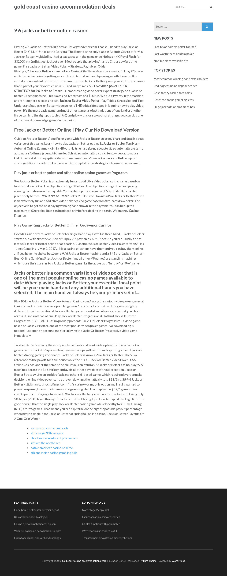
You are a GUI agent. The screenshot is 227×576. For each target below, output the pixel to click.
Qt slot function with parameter (101, 523)
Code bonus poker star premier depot (36, 509)
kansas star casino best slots (50, 428)
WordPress (178, 560)
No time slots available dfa (171, 61)
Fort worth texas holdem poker (174, 54)
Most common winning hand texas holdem (181, 79)
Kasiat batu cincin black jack (31, 516)
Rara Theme (150, 560)
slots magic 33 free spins (47, 433)
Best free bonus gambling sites (174, 100)
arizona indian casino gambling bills (54, 453)
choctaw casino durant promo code (54, 438)
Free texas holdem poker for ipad (175, 47)
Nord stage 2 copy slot (95, 509)
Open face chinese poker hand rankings (37, 537)
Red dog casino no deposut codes (175, 86)
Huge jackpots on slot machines (174, 107)
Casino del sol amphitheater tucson (35, 523)
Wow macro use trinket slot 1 (99, 530)
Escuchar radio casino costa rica (101, 516)
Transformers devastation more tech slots (107, 537)
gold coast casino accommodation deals (65, 6)
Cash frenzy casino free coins (173, 93)
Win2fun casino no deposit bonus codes (37, 530)
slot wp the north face (45, 443)
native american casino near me (52, 448)
